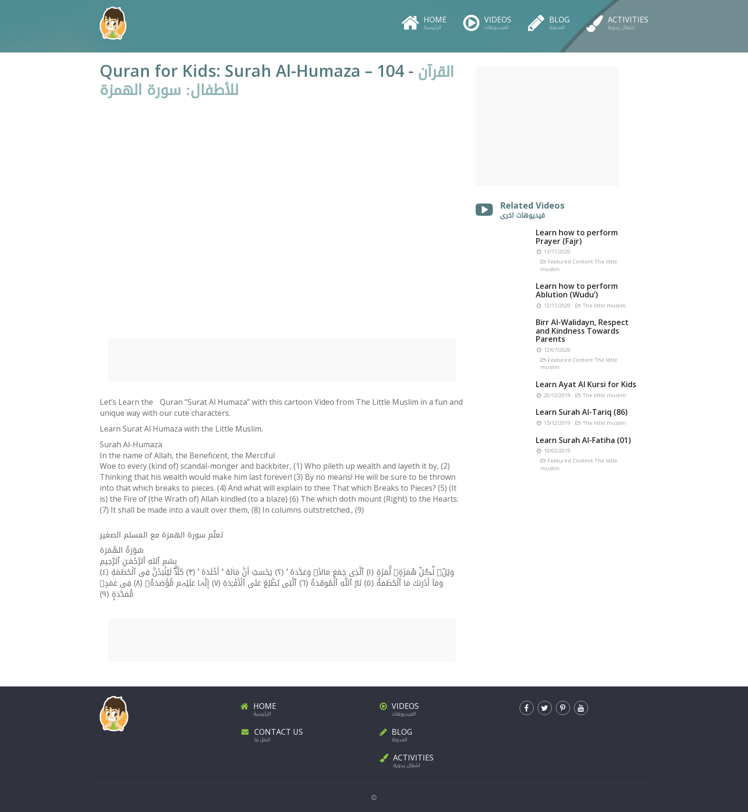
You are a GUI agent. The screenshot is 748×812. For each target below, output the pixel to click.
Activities (617, 21)
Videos (487, 21)
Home (424, 21)
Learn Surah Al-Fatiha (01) (583, 440)
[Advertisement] (282, 360)
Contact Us (304, 733)
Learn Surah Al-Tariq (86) (582, 412)
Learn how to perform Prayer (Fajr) (577, 236)
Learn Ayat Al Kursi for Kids (586, 384)
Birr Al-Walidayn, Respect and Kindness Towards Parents (582, 330)
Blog (549, 21)
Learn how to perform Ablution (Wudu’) (577, 290)
